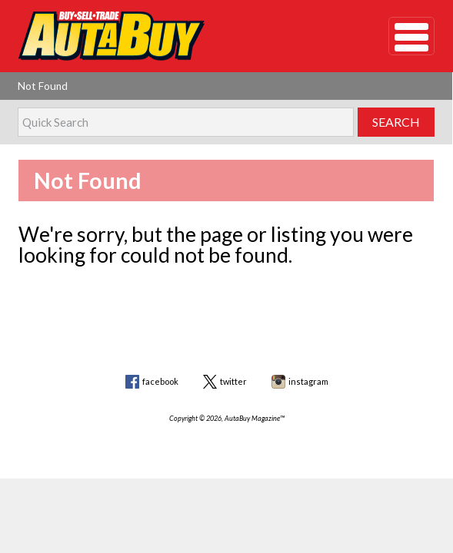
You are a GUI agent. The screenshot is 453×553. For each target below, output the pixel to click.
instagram (308, 381)
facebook (160, 381)
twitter (233, 381)
